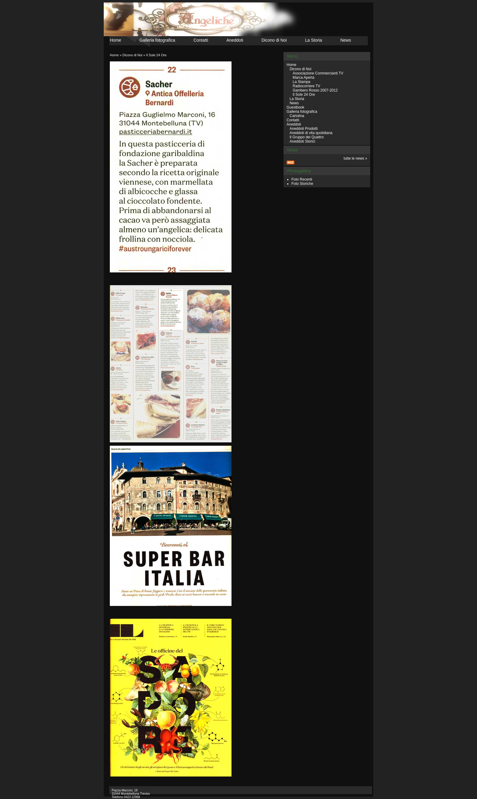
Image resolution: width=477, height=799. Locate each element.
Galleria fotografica (157, 40)
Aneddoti (234, 40)
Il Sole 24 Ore (156, 55)
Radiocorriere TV (306, 86)
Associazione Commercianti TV (318, 73)
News (345, 40)
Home (115, 40)
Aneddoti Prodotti (304, 128)
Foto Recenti (301, 179)
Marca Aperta (303, 77)
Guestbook (295, 107)
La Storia (313, 40)
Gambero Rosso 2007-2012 (315, 90)
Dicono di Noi (274, 40)
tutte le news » (355, 158)
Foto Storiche (302, 184)
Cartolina (297, 116)
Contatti (200, 40)
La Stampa (301, 82)
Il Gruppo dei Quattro (307, 137)
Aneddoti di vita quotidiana (311, 133)
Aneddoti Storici (302, 141)
